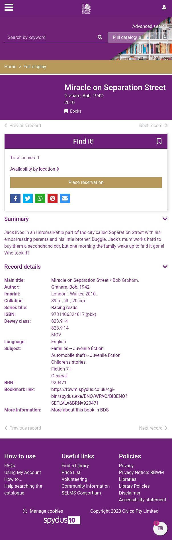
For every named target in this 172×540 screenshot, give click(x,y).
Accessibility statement (142, 499)
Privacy (126, 465)
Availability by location (34, 169)
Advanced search (149, 26)
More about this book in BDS (80, 410)
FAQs (9, 465)
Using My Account (22, 472)
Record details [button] (22, 266)
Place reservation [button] (115, 182)
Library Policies (134, 486)
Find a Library (75, 465)
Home (10, 66)
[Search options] (138, 37)
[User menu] (164, 7)
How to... (13, 479)
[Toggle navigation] (9, 6)
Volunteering (74, 479)
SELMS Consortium (81, 493)
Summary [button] (16, 219)
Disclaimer (129, 493)
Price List (71, 472)
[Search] (100, 37)
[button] (159, 141)
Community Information (86, 486)
